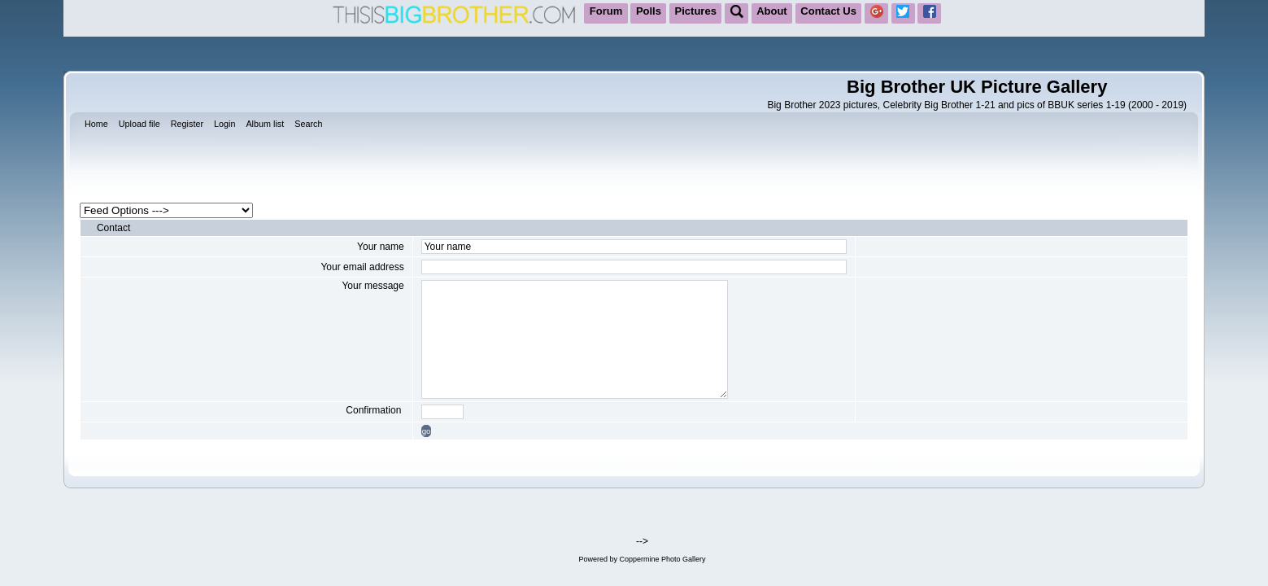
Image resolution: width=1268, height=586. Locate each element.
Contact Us (828, 11)
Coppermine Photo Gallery (662, 559)
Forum (606, 11)
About (771, 11)
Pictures (696, 11)
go (426, 430)
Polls (648, 11)
